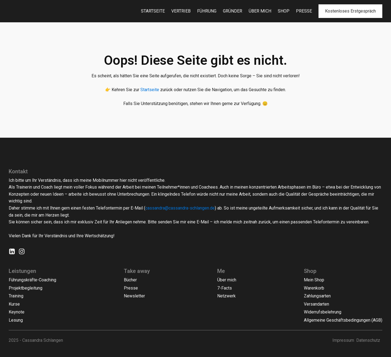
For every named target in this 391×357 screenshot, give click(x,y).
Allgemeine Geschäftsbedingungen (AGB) (343, 320)
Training (16, 295)
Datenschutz (368, 340)
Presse (304, 11)
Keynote (16, 312)
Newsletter (134, 295)
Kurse (14, 304)
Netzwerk (226, 295)
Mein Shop (314, 279)
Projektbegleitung (25, 288)
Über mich (260, 11)
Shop (283, 11)
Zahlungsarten (317, 295)
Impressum (343, 340)
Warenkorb (314, 288)
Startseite (153, 11)
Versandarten (316, 304)
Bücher (130, 279)
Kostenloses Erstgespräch (350, 11)
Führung (206, 11)
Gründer (232, 11)
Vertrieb (181, 11)
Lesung (16, 320)
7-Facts (224, 288)
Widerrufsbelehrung (322, 312)
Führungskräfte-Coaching (32, 279)
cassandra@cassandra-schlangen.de (180, 208)
